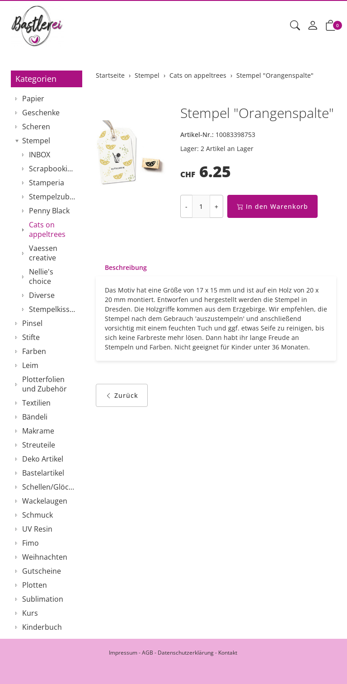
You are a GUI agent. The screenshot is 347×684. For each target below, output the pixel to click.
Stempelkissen (53, 309)
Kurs (30, 613)
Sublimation (42, 599)
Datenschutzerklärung (186, 652)
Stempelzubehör (53, 197)
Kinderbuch (42, 627)
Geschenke (41, 113)
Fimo (30, 543)
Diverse (42, 295)
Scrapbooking (52, 169)
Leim (30, 365)
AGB (147, 652)
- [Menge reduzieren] (186, 206)
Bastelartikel (43, 473)
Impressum (123, 652)
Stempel (36, 141)
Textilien (36, 403)
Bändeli (34, 417)
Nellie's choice (41, 276)
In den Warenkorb (272, 206)
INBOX (39, 155)
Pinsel (32, 323)
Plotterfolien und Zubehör (44, 384)
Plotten (34, 585)
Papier (33, 99)
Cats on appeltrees (47, 229)
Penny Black (49, 211)
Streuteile (38, 445)
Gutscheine (41, 571)
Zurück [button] (121, 395)
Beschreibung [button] (126, 267)
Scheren (36, 127)
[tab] (121, 268)
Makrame (38, 431)
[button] (295, 25)
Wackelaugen (44, 501)
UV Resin (37, 529)
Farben (34, 351)
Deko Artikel (42, 459)
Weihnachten (44, 557)
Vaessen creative (43, 253)
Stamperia (46, 183)
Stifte (31, 337)
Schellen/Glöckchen (50, 487)
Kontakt (227, 652)
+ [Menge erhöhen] (216, 206)
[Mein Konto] (313, 25)
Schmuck (37, 515)
